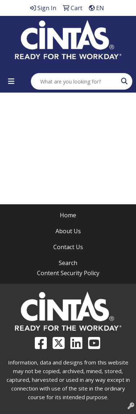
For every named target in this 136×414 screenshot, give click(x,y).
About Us (68, 231)
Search (68, 263)
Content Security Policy (68, 273)
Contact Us (68, 247)
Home (68, 215)
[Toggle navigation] (11, 81)
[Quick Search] (74, 81)
